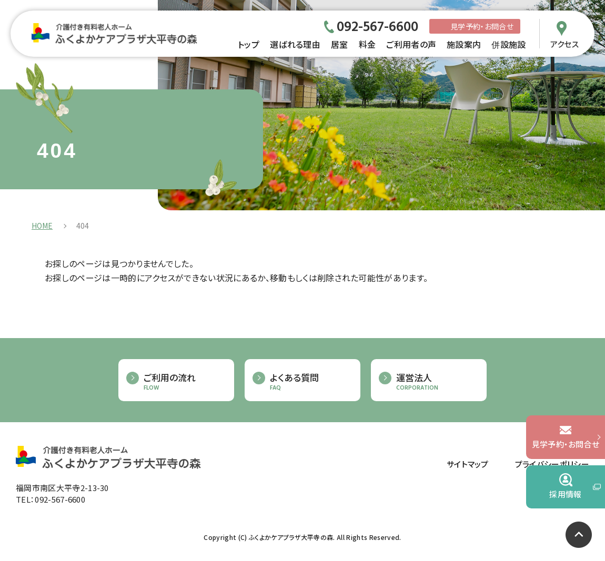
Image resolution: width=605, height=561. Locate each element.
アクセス (564, 43)
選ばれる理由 (295, 44)
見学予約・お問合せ (481, 26)
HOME (42, 225)
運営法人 (436, 382)
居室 (339, 44)
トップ (248, 44)
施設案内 (464, 44)
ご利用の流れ (184, 382)
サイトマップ (468, 464)
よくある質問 (310, 382)
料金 (367, 44)
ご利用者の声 (411, 44)
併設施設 (508, 44)
